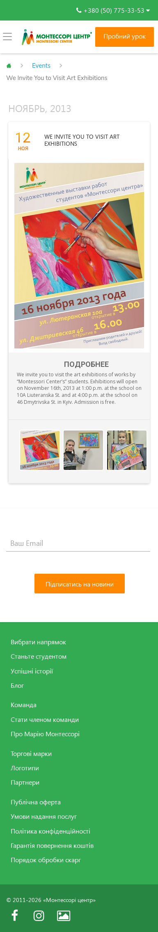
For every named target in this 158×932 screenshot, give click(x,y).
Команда (24, 704)
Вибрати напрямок (38, 641)
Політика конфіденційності (50, 831)
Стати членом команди (45, 719)
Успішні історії (32, 671)
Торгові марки (31, 753)
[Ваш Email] (78, 543)
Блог (17, 685)
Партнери (25, 782)
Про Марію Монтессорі (45, 733)
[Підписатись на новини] (79, 583)
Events (41, 66)
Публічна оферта (36, 801)
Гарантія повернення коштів (52, 845)
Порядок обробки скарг (46, 859)
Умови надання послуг (44, 816)
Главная (8, 65)
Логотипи (25, 767)
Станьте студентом (38, 656)
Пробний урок (124, 36)
